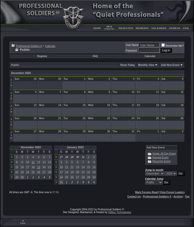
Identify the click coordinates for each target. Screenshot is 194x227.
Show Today (127, 65)
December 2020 (21, 72)
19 (38, 167)
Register (42, 56)
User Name (132, 45)
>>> (11, 83)
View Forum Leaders (172, 192)
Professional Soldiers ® (29, 46)
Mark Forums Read (146, 192)
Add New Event (170, 65)
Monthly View (146, 65)
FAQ (95, 56)
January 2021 (75, 147)
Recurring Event (161, 161)
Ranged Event (160, 157)
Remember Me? (172, 45)
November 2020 (31, 147)
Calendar (50, 46)
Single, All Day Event (164, 153)
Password (131, 50)
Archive (178, 196)
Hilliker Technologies (119, 212)
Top (187, 196)
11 (33, 162)
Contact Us (134, 196)
